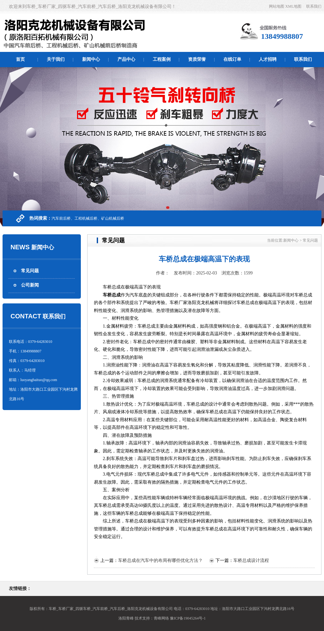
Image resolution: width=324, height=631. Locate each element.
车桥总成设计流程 (251, 560)
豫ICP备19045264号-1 (188, 618)
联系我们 (313, 6)
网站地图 (276, 6)
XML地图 (293, 6)
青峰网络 (161, 618)
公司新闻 (30, 285)
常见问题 (30, 270)
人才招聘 (268, 59)
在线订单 (232, 59)
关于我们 (56, 59)
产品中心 (126, 59)
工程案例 (162, 59)
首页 (20, 59)
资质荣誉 (197, 59)
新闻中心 (91, 59)
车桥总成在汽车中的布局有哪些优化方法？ (160, 560)
